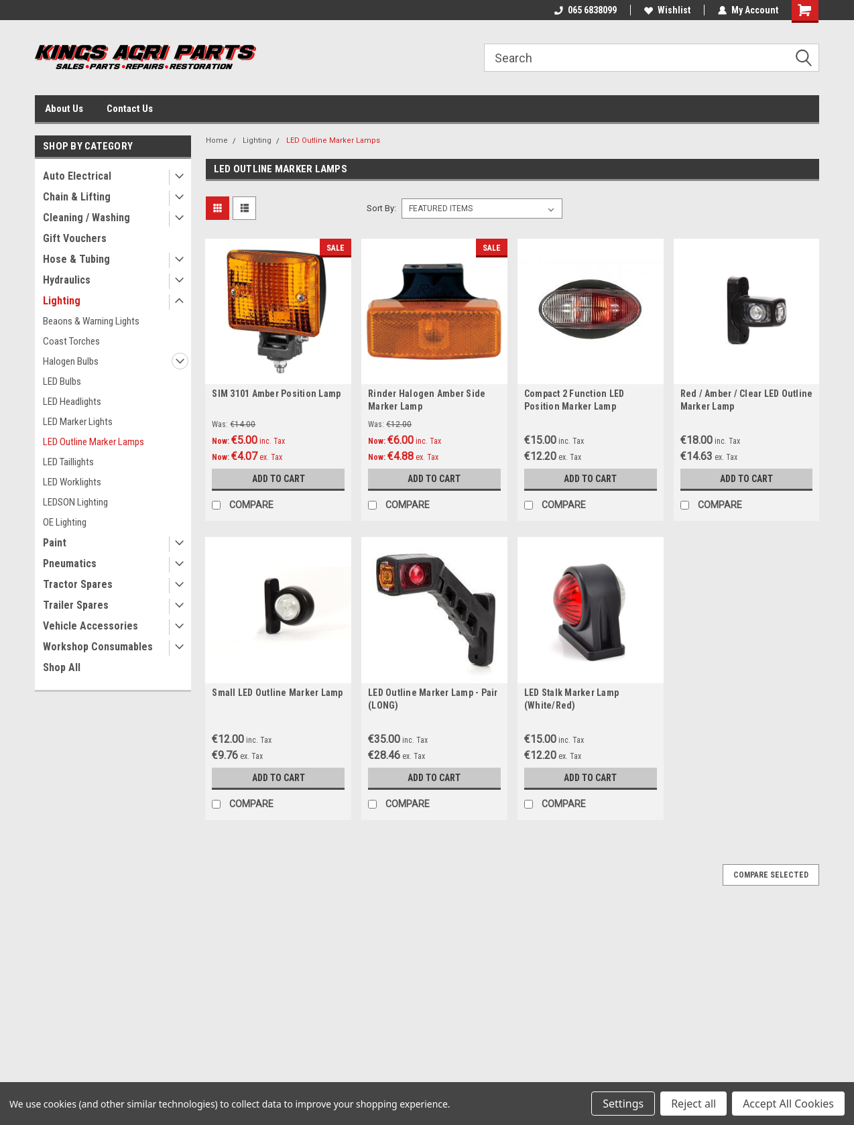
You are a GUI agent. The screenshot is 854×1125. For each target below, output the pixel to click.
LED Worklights (72, 482)
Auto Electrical (77, 176)
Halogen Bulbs (71, 361)
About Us (64, 109)
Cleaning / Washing (86, 217)
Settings (623, 1103)
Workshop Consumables (98, 646)
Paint (54, 542)
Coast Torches (71, 341)
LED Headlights (72, 402)
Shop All (61, 667)
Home (217, 140)
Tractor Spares (78, 584)
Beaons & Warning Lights (91, 321)
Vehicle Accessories (90, 625)
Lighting (61, 300)
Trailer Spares (76, 605)
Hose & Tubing (76, 259)
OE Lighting (64, 522)
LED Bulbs (62, 381)
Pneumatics (70, 563)
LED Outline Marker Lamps (93, 442)
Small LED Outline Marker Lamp (277, 692)
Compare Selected (770, 875)
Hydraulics (66, 280)
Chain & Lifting (77, 196)
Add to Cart (278, 478)
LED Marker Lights (78, 422)
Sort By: (381, 208)
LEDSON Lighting (75, 502)
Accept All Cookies (788, 1103)
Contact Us (130, 109)
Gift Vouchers (75, 238)
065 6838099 (585, 10)
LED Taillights (68, 462)
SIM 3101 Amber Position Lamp (276, 393)
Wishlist (667, 10)
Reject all (693, 1103)
